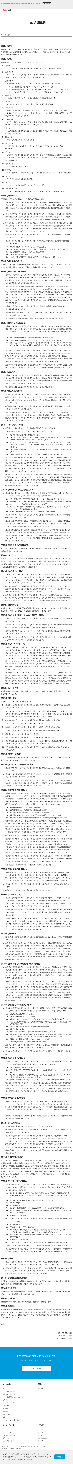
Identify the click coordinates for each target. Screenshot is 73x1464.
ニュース (40, 1427)
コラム (40, 1433)
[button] (36, 33)
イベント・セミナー (44, 1430)
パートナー (14, 1444)
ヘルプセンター (8, 1430)
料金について (7, 1412)
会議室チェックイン (9, 1392)
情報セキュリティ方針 (8, 1446)
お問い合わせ (6, 1444)
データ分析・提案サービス (11, 1389)
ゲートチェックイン (9, 1401)
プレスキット (42, 1439)
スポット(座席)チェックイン (12, 1395)
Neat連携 (5, 1406)
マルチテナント (8, 1409)
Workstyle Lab (42, 1436)
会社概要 (18, 1446)
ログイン (5, 1427)
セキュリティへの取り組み (11, 1418)
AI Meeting (6, 1404)
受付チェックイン (8, 1398)
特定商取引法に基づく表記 (32, 1444)
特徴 (4, 1386)
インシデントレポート (10, 1439)
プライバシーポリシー (47, 1444)
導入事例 (40, 1386)
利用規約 (21, 1444)
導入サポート (7, 1415)
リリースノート (8, 1436)
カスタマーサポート (9, 1433)
